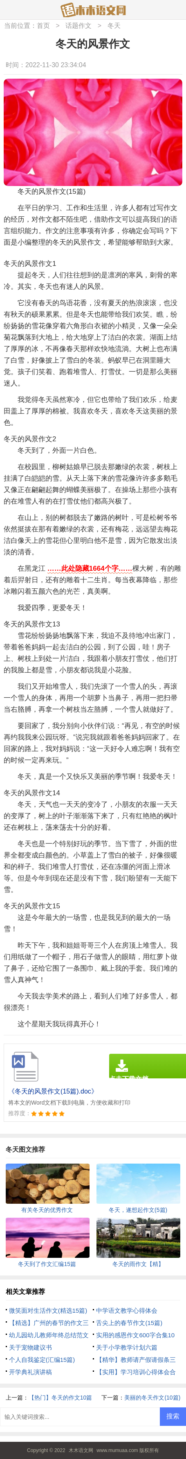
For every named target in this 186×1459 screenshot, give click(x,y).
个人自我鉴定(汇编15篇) (42, 1359)
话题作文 (78, 25)
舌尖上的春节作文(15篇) (129, 1322)
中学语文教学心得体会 (126, 1310)
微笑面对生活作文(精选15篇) (48, 1310)
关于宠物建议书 (30, 1347)
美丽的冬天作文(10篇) (152, 1397)
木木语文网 (81, 1450)
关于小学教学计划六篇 (126, 1347)
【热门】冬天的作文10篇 (60, 1397)
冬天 (114, 25)
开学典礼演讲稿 (30, 1371)
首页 (43, 25)
